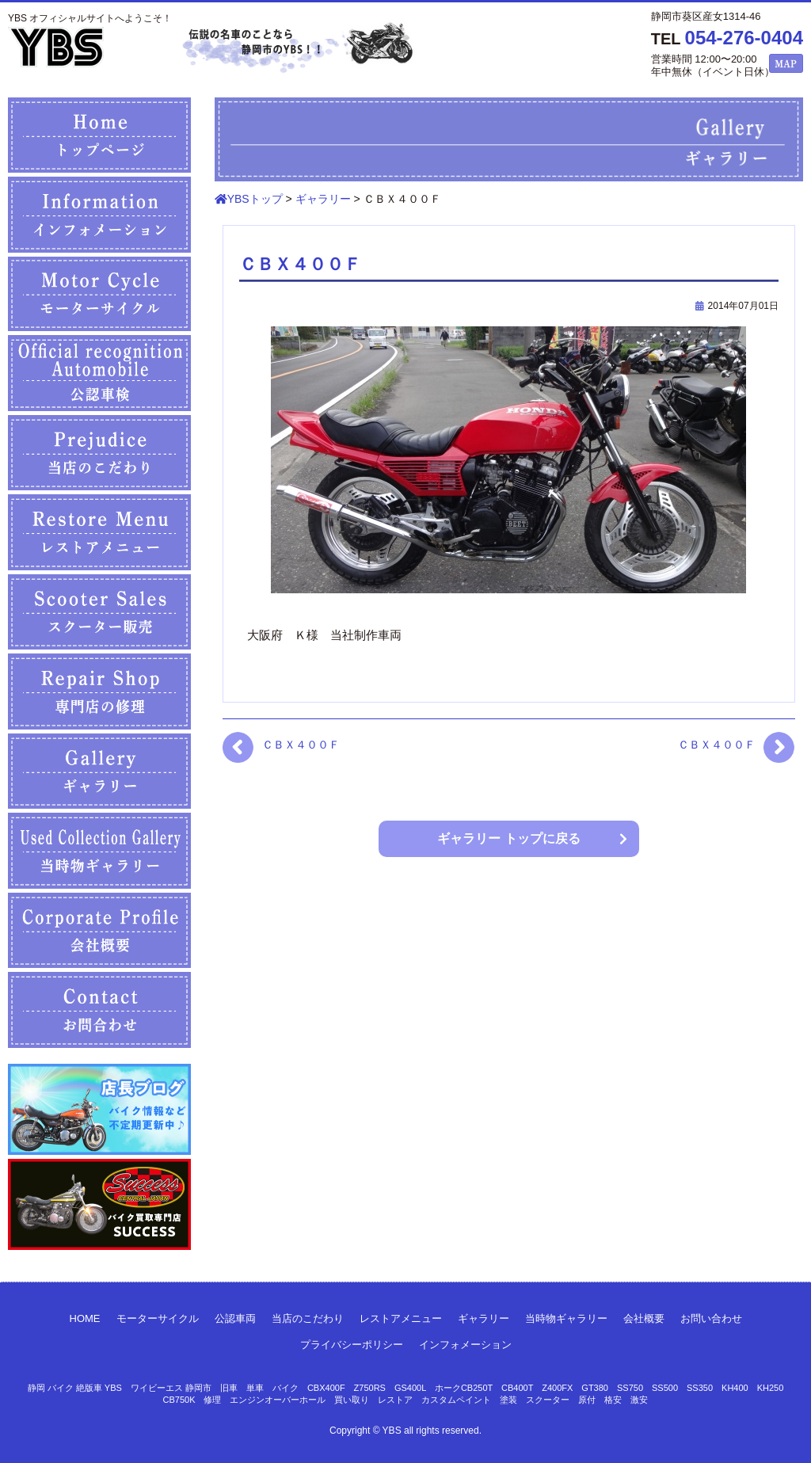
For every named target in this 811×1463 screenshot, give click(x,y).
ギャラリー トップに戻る (508, 838)
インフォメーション (465, 1345)
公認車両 (235, 1318)
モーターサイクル (157, 1318)
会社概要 (643, 1318)
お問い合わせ (711, 1318)
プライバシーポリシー (351, 1345)
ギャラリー (483, 1318)
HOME (85, 1318)
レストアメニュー (401, 1318)
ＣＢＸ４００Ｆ (301, 744)
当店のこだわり (308, 1318)
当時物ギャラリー (566, 1318)
